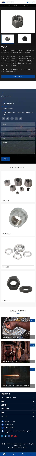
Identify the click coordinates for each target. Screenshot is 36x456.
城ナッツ (25, 5)
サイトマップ (11, 447)
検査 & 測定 (5, 409)
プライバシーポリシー (22, 447)
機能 (2, 412)
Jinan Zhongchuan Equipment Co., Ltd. (15, 444)
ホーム (5, 5)
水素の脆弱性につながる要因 (10, 337)
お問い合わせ (18, 76)
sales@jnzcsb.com (8, 108)
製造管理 (4, 405)
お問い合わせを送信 (10, 421)
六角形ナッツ (6, 300)
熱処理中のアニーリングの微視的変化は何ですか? (16, 385)
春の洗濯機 (6, 267)
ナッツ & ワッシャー (17, 5)
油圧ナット (6, 200)
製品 (9, 5)
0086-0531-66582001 (9, 104)
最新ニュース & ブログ (18, 311)
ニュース (4, 416)
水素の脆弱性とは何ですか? (10, 361)
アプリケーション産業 (8, 397)
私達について (5, 394)
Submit (6, 159)
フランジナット (7, 234)
